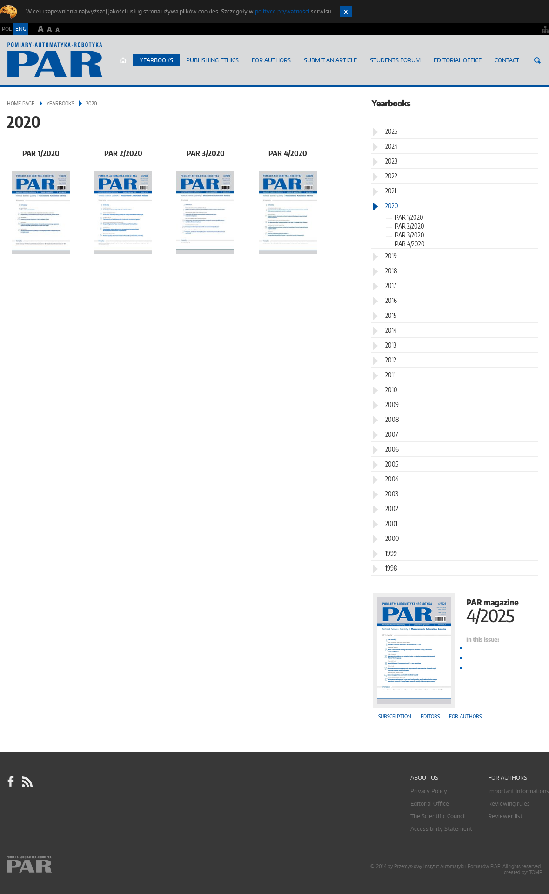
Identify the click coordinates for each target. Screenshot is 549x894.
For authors (465, 716)
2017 (390, 285)
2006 (392, 449)
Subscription (394, 716)
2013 (390, 345)
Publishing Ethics (212, 60)
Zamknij (346, 11)
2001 (391, 523)
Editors (430, 716)
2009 (392, 404)
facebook (11, 781)
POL (7, 29)
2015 (390, 315)
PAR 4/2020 (287, 153)
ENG (20, 29)
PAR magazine (456, 610)
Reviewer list (505, 816)
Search (537, 60)
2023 (391, 161)
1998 (391, 568)
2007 (391, 434)
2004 (392, 479)
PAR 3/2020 (206, 153)
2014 (391, 330)
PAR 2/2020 (123, 153)
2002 (391, 509)
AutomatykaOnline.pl (55, 60)
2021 (390, 191)
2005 (391, 464)
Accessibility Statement (441, 828)
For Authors (271, 60)
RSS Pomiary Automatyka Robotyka (26, 781)
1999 (391, 553)
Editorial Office (458, 60)
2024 (391, 146)
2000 (392, 538)
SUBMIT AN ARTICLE (330, 60)
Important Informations (518, 791)
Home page (123, 60)
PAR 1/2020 (41, 153)
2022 (391, 176)
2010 (391, 390)
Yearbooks (156, 60)
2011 (390, 375)
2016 (391, 300)
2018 (391, 271)
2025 (391, 131)
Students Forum (395, 60)
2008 (392, 419)
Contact (507, 60)
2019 (391, 256)
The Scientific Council (438, 816)
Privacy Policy (428, 791)
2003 (391, 494)
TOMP (535, 872)
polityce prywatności (282, 11)
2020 (391, 206)
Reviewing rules (509, 803)
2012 (390, 360)
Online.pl (56, 865)
